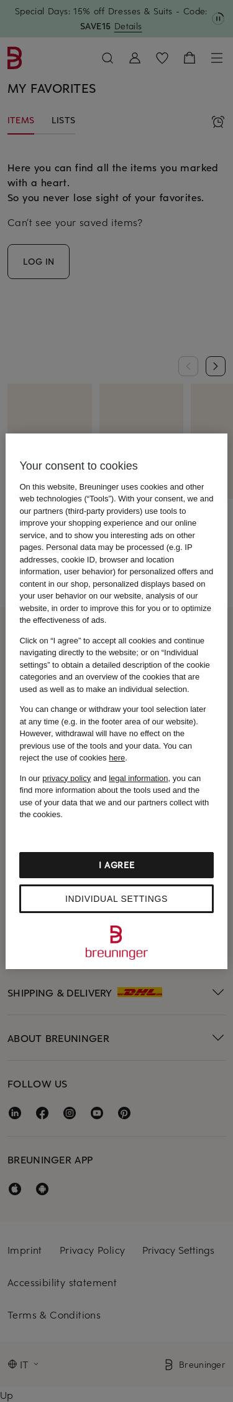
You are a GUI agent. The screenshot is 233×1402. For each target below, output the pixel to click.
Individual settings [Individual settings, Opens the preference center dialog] (116, 899)
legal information (138, 778)
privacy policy (66, 778)
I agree (117, 865)
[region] (116, 701)
